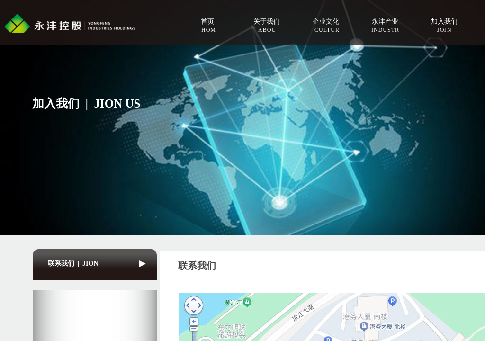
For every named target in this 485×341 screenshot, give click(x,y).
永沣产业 (385, 21)
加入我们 (444, 21)
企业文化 (326, 21)
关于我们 (266, 21)
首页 (207, 21)
